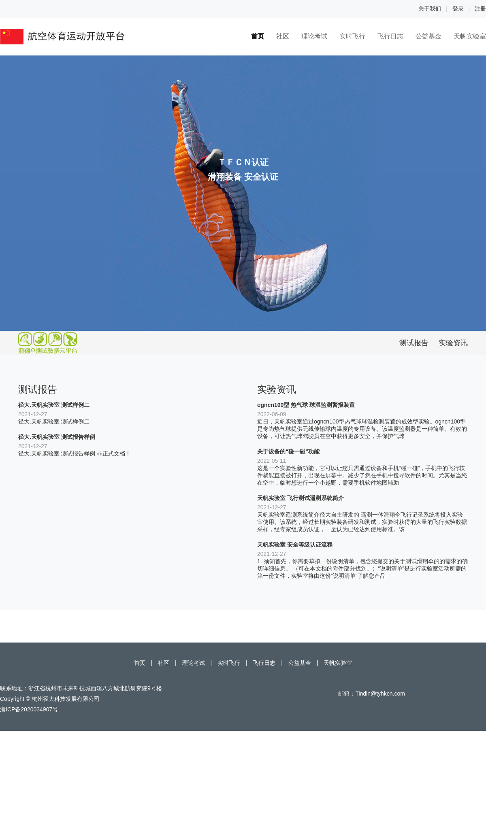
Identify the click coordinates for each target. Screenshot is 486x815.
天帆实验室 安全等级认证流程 (295, 544)
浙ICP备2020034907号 (29, 709)
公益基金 (428, 36)
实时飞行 (352, 36)
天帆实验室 (470, 36)
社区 (282, 36)
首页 (257, 36)
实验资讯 (453, 343)
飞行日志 (390, 36)
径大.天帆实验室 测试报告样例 (56, 437)
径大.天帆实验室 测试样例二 (54, 405)
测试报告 (413, 343)
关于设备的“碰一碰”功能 (288, 451)
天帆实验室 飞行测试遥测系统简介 (300, 498)
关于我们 (429, 8)
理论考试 (314, 36)
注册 (480, 8)
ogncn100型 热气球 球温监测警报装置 (306, 405)
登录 (458, 8)
